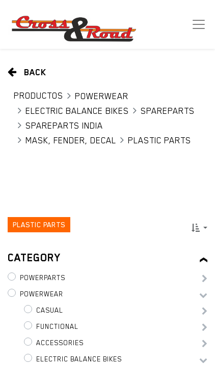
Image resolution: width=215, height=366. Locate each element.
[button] (199, 228)
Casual (49, 310)
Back (27, 72)
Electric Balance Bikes (77, 111)
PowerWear (101, 96)
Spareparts (168, 111)
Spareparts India (64, 125)
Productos (38, 95)
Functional (57, 326)
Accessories (60, 343)
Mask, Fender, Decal (70, 140)
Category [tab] (34, 258)
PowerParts (42, 277)
